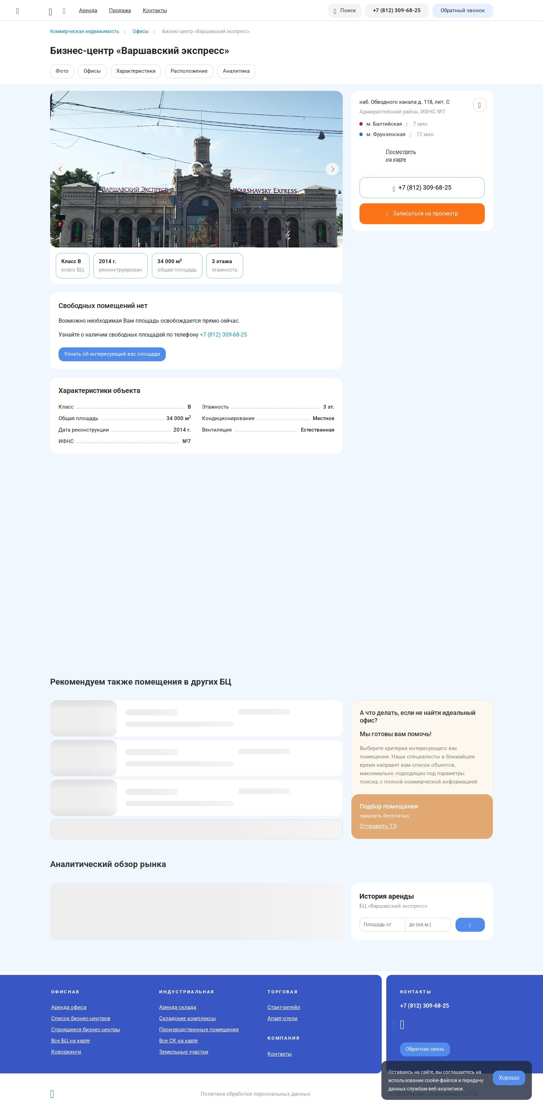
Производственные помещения (199, 1029)
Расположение (189, 71)
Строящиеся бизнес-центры (85, 1029)
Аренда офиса (68, 1007)
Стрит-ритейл (283, 1007)
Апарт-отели (282, 1018)
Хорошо (509, 1077)
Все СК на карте (178, 1041)
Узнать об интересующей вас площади (112, 354)
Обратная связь (425, 1049)
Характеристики (136, 71)
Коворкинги (66, 1052)
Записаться (422, 213)
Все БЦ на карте (70, 1041)
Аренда (88, 10)
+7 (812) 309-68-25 (223, 334)
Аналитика (236, 71)
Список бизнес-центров (80, 1018)
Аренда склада (177, 1007)
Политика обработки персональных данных (255, 1094)
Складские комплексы (187, 1018)
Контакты (155, 10)
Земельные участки (183, 1052)
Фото (62, 71)
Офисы (92, 71)
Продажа (120, 10)
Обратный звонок (463, 10)
